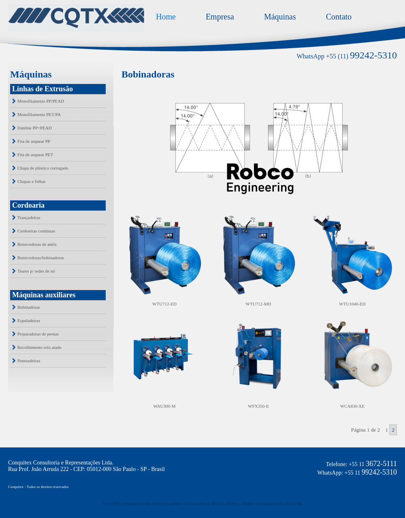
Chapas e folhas (31, 181)
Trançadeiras (28, 217)
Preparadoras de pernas (38, 333)
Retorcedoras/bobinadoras (40, 257)
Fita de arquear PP (33, 141)
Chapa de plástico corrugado (42, 168)
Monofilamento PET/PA (39, 114)
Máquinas (280, 16)
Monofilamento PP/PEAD (40, 101)
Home (166, 16)
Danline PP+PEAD (34, 127)
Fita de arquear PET (35, 154)
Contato (339, 16)
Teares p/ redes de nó (36, 271)
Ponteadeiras (28, 360)
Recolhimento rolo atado (39, 347)
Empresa (220, 16)
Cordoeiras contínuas (36, 230)
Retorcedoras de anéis (37, 244)
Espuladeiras (28, 320)
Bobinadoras (28, 307)
